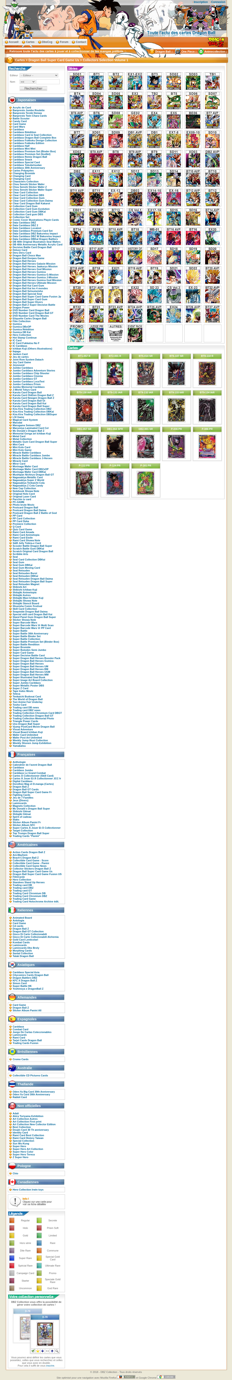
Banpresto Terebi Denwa (27, 113)
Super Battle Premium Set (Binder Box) (36, 641)
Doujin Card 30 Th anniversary (31, 1129)
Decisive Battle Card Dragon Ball (32, 247)
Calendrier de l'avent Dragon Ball (32, 764)
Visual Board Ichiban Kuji (28, 732)
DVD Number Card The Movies (31, 315)
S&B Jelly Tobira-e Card (27, 543)
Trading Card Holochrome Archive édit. (36, 901)
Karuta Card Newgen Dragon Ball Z (33, 398)
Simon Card (20, 983)
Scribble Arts (20, 554)
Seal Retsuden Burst (25, 573)
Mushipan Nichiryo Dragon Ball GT (33, 474)
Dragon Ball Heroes (24, 261)
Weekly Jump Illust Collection (30, 740)
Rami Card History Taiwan (28, 1138)
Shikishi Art (20, 587)
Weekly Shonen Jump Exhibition (32, 743)
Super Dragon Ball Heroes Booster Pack (37, 658)
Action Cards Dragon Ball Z (29, 852)
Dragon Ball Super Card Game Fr (32, 792)
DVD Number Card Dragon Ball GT (33, 313)
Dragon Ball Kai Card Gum (28, 285)
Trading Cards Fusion (25, 1043)
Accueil (14, 42)
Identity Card (20, 1132)
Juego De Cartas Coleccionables (32, 1032)
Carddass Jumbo (23, 770)
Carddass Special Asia (26, 972)
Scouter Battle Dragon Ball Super (32, 545)
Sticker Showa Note (24, 619)
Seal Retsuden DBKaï (25, 576)
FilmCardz (19, 876)
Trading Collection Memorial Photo (33, 718)
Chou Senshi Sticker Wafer (29, 184)
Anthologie (19, 762)
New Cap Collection (24, 488)
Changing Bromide (24, 173)
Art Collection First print (27, 1121)
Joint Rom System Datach (28, 359)
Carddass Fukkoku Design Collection (35, 140)
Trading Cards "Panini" (26, 836)
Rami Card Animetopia (26, 535)
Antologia (18, 920)
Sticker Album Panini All (27, 1010)
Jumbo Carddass (23, 367)
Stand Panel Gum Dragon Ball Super (34, 617)
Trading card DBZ (23, 887)
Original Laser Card (24, 496)
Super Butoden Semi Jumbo (29, 650)
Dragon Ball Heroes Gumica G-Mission (36, 274)
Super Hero (19, 1146)
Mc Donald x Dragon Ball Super (31, 808)
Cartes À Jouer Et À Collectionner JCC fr (37, 778)
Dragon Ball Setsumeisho (28, 291)
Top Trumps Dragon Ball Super (31, 833)
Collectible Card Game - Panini (31, 863)
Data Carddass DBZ (24, 222)
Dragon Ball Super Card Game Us (33, 871)
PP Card (18, 515)
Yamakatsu (19, 745)
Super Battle (20, 630)
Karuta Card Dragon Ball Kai (29, 403)
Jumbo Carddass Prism (27, 384)
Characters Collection (26, 181)
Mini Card (18, 444)
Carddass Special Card (26, 162)
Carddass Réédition (24, 132)
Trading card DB (22, 885)
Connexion (218, 2)
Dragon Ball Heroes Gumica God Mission (37, 280)
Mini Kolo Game (22, 450)
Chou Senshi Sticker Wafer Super (32, 189)
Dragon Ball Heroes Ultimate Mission (35, 282)
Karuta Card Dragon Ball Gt (29, 400)
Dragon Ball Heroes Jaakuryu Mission (35, 266)
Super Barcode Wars (25, 622)
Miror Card (19, 463)
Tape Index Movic (23, 691)
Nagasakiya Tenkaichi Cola (29, 482)
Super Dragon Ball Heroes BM (30, 669)
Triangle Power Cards (25, 721)
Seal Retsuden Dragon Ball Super (33, 581)
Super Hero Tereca (24, 1154)
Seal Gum (18, 562)
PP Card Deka (21, 521)
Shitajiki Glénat (22, 814)
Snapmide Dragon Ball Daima (30, 611)
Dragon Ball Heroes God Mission (32, 269)
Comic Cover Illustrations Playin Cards (36, 219)
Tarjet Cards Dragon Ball (27, 1040)
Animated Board (22, 917)
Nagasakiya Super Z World (28, 480)
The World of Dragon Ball (28, 699)
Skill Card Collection (25, 608)
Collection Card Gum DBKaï (29, 211)
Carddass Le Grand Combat (29, 773)
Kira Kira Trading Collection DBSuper (35, 414)
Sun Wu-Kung (21, 1143)
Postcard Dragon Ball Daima (29, 510)
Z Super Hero (20, 1157)
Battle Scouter (21, 118)
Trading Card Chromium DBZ (30, 896)
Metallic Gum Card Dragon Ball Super (35, 441)
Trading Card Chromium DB (29, 893)
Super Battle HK (22, 986)
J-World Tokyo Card (24, 389)
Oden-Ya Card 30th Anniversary (31, 1094)
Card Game (19, 124)
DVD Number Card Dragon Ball (31, 310)
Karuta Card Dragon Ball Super (31, 406)
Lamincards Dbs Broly (26, 947)
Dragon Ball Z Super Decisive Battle (34, 304)
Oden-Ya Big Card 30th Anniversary (34, 1091)
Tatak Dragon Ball (23, 956)
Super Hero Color (23, 1151)
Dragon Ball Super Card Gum (30, 299)
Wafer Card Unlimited (25, 734)
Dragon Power (21, 307)
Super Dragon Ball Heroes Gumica (33, 661)
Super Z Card (20, 688)
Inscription (201, 2)
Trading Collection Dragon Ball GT (33, 715)
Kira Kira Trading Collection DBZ (32, 408)
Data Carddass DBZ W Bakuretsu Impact (37, 236)
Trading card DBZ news (27, 710)
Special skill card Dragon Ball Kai (32, 614)
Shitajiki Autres (22, 595)
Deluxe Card (20, 250)
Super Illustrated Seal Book (29, 677)
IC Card (17, 340)
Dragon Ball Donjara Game (28, 258)
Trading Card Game (24, 898)
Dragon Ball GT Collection (28, 931)
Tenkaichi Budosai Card (27, 696)
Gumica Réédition (23, 329)
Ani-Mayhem (20, 855)
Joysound (19, 365)
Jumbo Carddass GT (25, 378)
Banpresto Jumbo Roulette (29, 110)
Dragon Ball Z (21, 786)
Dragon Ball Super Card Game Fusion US (37, 874)
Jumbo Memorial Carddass (29, 387)
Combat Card (20, 1029)
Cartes (30, 42)
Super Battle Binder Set (27, 636)
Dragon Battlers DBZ (25, 977)
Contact (81, 42)
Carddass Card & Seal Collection (32, 135)
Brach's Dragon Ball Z (26, 857)
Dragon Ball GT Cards (26, 789)
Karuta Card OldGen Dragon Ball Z (33, 395)
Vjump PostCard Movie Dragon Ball (34, 726)
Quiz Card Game (22, 529)
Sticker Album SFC (24, 825)
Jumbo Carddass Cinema (28, 376)
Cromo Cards (21, 1059)
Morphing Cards (22, 950)
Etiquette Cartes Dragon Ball (30, 318)
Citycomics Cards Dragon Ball (31, 975)
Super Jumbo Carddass (27, 682)
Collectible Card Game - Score (31, 860)
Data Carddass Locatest (27, 228)
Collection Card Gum (25, 206)
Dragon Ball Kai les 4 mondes (30, 288)
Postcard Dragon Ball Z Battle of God (35, 513)
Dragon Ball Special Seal (27, 293)
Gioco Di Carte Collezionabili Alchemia (36, 937)
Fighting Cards (22, 795)
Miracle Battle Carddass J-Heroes (33, 458)
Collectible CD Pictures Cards (30, 1075)
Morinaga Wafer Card (25, 466)
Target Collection (23, 830)
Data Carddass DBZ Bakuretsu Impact (35, 233)
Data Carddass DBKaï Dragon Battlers (35, 239)
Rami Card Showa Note (26, 540)
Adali (16, 1113)
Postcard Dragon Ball (25, 507)
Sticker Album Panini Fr (27, 822)
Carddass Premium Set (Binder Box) (34, 151)
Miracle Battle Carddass (27, 452)
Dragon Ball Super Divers (28, 302)
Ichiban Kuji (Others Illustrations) (32, 348)
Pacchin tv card (22, 499)
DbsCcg (47, 42)
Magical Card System (25, 419)
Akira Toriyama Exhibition (28, 1116)
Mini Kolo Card (22, 447)
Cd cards (18, 926)
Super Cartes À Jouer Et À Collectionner (37, 827)
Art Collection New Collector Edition (34, 1124)
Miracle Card (20, 461)
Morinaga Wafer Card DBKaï (29, 472)
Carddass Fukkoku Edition (28, 143)
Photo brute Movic (24, 504)
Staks (16, 819)
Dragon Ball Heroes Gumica (29, 272)
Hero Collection (22, 335)
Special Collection (23, 1140)
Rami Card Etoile (23, 537)
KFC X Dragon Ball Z (25, 980)
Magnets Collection (24, 805)
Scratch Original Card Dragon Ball (33, 551)
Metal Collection (22, 439)
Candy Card (20, 121)
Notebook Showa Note (26, 491)
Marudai (17, 422)
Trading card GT (22, 890)
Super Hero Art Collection (28, 1149)
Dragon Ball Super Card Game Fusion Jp (37, 296)
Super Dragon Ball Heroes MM (31, 674)
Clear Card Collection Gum (29, 198)
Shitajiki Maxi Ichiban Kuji (28, 598)
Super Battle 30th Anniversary (30, 633)
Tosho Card (19, 704)
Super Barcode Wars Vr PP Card (32, 628)
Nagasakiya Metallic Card (28, 477)
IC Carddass (20, 345)
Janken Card (20, 354)
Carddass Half (21, 146)
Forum (64, 42)
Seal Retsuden (21, 570)
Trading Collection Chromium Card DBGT (37, 713)
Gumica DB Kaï (22, 332)
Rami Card (19, 1037)
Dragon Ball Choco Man (27, 255)
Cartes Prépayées (23, 170)
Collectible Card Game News (30, 866)
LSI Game (18, 417)
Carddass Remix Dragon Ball (30, 156)
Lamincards (20, 803)
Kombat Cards (21, 942)
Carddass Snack (22, 159)
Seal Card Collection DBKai (29, 559)
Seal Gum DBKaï (23, 565)
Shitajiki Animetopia (25, 592)
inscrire (50, 1365)
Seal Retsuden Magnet (26, 584)
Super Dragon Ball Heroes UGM (31, 671)
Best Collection (22, 1127)
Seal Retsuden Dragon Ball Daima (33, 578)
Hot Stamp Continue (25, 337)
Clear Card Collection (25, 192)
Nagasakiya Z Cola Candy (28, 485)
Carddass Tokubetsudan (27, 165)
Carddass (18, 129)
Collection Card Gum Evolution (31, 209)
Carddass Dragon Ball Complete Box (34, 137)
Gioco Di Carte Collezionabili (30, 934)
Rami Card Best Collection (28, 1135)
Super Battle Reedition (26, 644)
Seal (15, 556)
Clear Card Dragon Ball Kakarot (31, 203)
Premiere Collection (24, 524)
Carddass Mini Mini (24, 148)
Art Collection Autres (25, 1118)
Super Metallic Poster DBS (28, 685)
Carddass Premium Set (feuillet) (32, 154)
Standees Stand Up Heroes (29, 882)
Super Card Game (23, 652)
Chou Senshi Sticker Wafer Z (30, 187)
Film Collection (22, 321)
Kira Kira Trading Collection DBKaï (33, 411)
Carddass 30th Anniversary (29, 167)
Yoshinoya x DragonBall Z (28, 988)
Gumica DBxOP (22, 326)
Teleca (16, 693)
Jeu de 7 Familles (23, 797)
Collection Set (21, 217)
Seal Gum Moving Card (26, 567)
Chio (15, 1173)
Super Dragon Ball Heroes (28, 663)
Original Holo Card (24, 493)
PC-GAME (19, 502)
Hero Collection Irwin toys (28, 1189)
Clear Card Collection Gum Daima (33, 200)
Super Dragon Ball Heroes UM (30, 666)
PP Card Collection (24, 518)
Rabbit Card (20, 1097)
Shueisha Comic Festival (27, 606)
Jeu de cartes (21, 356)
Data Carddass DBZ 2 (25, 225)
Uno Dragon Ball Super (26, 724)
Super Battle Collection (26, 639)
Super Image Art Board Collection (33, 680)
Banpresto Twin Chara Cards (30, 115)
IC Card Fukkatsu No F (26, 343)
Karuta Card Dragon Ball (27, 392)
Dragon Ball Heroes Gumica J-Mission (35, 277)
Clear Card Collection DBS (28, 195)
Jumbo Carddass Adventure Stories (34, 370)
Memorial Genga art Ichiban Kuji (32, 433)
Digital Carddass (23, 781)
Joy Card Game (22, 362)
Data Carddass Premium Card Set (33, 230)
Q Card (17, 526)
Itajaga (17, 351)
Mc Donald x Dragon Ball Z (28, 430)
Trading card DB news (26, 707)
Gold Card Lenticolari (25, 939)
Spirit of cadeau (22, 816)
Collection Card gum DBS (28, 214)
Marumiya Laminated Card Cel (31, 428)
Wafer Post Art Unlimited (27, 737)
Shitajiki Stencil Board (26, 603)
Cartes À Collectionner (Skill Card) (33, 775)
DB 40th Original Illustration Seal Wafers (37, 241)
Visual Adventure (23, 729)
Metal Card (19, 436)
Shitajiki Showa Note (25, 600)
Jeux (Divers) (20, 800)
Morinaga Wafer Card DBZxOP (31, 469)
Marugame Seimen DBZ (27, 425)
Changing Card (22, 176)
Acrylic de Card (22, 107)
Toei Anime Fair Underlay (28, 702)
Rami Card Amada (23, 532)
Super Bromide (22, 647)
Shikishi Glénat (22, 811)
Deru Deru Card (22, 252)
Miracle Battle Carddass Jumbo (31, 455)
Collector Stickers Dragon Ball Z (32, 868)
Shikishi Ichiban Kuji (25, 589)
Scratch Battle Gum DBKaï (28, 548)
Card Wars (19, 126)
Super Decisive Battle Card (29, 655)
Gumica (17, 324)
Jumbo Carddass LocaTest (29, 381)
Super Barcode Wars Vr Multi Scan (33, 625)
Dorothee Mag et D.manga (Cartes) (33, 784)
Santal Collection (23, 953)
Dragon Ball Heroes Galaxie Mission (34, 263)
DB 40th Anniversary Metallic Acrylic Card (38, 244)
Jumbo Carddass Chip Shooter (31, 373)
